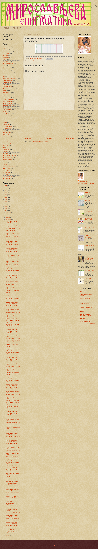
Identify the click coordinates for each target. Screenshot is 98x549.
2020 (6, 197)
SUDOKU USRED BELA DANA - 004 (11, 484)
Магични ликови (7, 67)
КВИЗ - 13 (8, 476)
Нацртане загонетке (8, 63)
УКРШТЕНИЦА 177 (10, 529)
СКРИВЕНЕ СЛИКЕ (7, 159)
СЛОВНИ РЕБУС (7, 118)
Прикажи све (92, 323)
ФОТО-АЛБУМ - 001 (10, 230)
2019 (6, 199)
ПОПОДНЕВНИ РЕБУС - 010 (13, 312)
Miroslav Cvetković (84, 181)
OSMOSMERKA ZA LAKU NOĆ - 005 (12, 444)
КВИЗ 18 (8, 239)
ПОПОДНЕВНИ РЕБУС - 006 (13, 422)
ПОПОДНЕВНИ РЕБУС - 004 (13, 479)
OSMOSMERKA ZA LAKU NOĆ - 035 (89, 210)
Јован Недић (6, 141)
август (7, 535)
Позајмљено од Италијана (9, 88)
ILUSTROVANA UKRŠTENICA (88, 236)
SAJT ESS (82, 318)
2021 (6, 194)
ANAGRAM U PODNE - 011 (12, 290)
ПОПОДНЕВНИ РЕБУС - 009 (13, 338)
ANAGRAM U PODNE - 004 (12, 487)
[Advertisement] (49, 123)
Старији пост (70, 138)
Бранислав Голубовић (8, 143)
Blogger (56, 545)
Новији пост (27, 138)
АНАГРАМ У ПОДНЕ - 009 (12, 344)
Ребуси (4, 49)
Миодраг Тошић (7, 132)
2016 (6, 206)
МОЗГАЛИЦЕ (6, 134)
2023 (6, 190)
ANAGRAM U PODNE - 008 (12, 372)
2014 (6, 210)
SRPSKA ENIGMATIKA (85, 321)
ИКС (4, 147)
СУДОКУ (31, 60)
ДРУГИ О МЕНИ (7, 168)
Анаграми (5, 55)
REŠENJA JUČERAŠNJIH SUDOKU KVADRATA (12, 466)
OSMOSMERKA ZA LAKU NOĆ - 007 (12, 388)
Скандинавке (6, 47)
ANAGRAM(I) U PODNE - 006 (13, 431)
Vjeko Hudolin (6, 149)
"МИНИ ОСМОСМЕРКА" (9, 99)
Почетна (49, 138)
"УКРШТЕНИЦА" (7, 70)
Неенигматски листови (8, 105)
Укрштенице (6, 53)
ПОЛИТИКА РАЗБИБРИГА (9, 155)
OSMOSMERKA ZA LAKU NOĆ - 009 (12, 332)
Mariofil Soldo (6, 136)
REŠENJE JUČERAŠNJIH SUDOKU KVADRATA (12, 497)
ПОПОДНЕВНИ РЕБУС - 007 (13, 394)
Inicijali (81, 301)
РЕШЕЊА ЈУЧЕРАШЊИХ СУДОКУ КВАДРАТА (12, 249)
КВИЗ (4, 130)
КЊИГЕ (5, 122)
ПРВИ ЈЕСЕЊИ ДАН (11, 425)
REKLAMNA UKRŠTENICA (12, 481)
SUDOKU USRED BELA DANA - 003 (11, 510)
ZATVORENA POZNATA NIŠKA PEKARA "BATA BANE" (89, 259)
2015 (6, 208)
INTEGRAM (87, 192)
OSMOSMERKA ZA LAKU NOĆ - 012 (12, 252)
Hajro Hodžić (6, 145)
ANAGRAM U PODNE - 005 (12, 456)
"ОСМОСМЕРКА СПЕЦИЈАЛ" (10, 78)
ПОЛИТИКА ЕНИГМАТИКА (9, 166)
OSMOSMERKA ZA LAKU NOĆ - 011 (12, 278)
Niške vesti (5, 162)
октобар (8, 217)
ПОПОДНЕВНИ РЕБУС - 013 (13, 228)
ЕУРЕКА (5, 90)
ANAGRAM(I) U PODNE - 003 (13, 512)
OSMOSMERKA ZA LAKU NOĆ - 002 (12, 526)
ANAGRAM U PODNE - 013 (12, 236)
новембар (8, 215)
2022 (6, 192)
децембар (8, 212)
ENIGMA (5, 84)
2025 (6, 185)
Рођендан (5, 164)
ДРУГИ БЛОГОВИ (7, 101)
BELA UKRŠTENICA (89, 270)
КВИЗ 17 (8, 292)
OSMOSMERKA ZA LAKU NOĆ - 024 (89, 228)
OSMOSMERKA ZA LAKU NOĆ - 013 (12, 222)
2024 (6, 188)
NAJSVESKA (6, 153)
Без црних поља (7, 109)
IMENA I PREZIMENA (85, 298)
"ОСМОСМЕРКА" (7, 72)
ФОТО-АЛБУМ (6, 61)
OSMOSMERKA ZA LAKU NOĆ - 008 (12, 360)
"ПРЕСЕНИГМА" (7, 92)
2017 (6, 204)
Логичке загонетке (7, 139)
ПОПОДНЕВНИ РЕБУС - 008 (13, 366)
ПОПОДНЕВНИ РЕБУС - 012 (13, 259)
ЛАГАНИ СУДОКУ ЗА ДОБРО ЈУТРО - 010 (13, 325)
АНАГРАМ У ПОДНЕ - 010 (12, 318)
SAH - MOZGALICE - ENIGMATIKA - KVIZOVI (85, 315)
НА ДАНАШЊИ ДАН (8, 103)
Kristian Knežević (7, 170)
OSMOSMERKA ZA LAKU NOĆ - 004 (12, 470)
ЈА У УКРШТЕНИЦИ (8, 174)
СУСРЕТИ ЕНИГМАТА (8, 120)
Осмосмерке (6, 57)
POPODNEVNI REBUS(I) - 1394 (89, 219)
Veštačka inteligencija (8, 176)
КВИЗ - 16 (8, 346)
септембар (8, 219)
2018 (6, 201)
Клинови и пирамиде (8, 126)
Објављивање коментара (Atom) (40, 141)
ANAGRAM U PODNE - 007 (12, 400)
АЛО (4, 76)
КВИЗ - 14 (8, 417)
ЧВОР (4, 107)
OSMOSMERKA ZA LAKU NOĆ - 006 (12, 414)
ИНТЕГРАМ (87, 200)
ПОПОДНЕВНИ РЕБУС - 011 (13, 284)
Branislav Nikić (6, 115)
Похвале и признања (8, 157)
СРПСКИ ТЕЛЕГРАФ (8, 51)
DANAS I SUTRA (7, 97)
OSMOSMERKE (88, 278)
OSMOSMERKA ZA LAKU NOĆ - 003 (12, 500)
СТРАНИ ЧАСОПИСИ (8, 74)
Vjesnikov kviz (6, 124)
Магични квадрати (7, 80)
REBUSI (82, 311)
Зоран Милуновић (7, 86)
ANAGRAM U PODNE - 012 (12, 264)
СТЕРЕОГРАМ (6, 172)
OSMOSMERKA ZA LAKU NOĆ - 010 (12, 306)
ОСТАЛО (5, 111)
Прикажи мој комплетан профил (86, 183)
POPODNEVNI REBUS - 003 (12, 507)
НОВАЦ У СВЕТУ (7, 178)
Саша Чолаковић (7, 128)
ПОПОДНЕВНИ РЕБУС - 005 (13, 450)
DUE (81, 291)
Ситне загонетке (7, 82)
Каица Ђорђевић (7, 113)
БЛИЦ (4, 65)
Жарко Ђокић (6, 95)
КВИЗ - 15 (8, 374)
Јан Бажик (5, 151)
